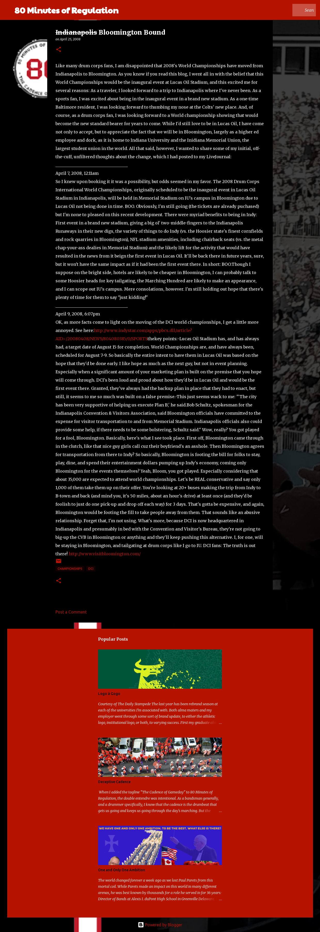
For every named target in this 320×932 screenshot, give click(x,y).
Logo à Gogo (109, 694)
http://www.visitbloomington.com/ (105, 553)
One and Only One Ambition (121, 870)
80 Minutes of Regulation (66, 10)
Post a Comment (71, 612)
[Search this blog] (289, 10)
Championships (70, 568)
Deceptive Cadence (114, 782)
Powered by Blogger (160, 924)
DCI (90, 568)
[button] (58, 49)
